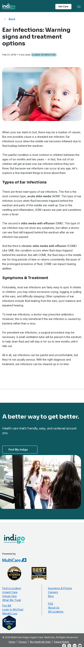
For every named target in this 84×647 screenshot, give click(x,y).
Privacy (23, 641)
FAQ (50, 603)
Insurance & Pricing (60, 588)
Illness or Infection (43, 55)
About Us (53, 607)
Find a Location (11, 588)
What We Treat (11, 600)
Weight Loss (9, 613)
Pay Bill (6, 605)
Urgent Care (10, 592)
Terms (11, 641)
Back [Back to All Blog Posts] (12, 19)
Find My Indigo (18, 449)
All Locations (55, 611)
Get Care (63, 6)
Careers (53, 592)
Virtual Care (9, 596)
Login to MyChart (12, 609)
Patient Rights (61, 641)
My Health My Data (40, 641)
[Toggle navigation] (79, 6)
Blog (51, 596)
